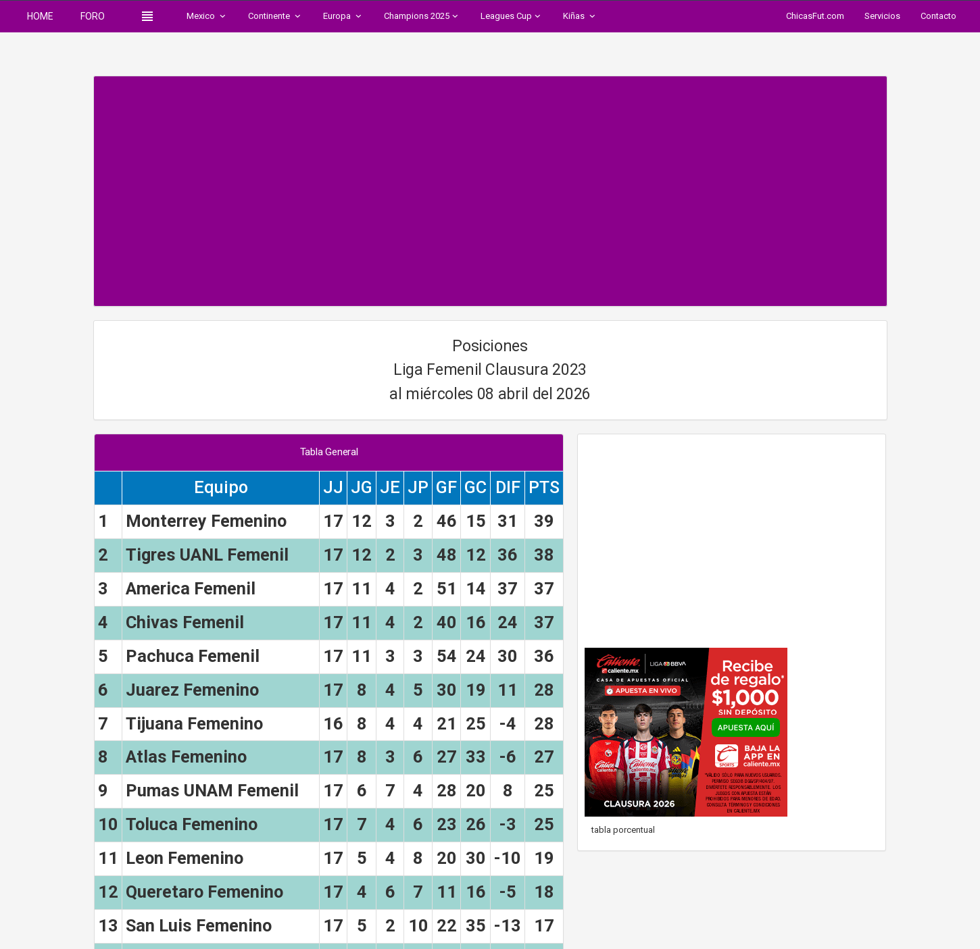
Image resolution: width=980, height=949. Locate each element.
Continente (275, 16)
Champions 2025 (422, 16)
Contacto (938, 16)
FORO (92, 16)
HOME (40, 16)
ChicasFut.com (815, 16)
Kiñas (580, 16)
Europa (343, 16)
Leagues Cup (512, 16)
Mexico (207, 16)
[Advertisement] (490, 184)
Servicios (882, 16)
